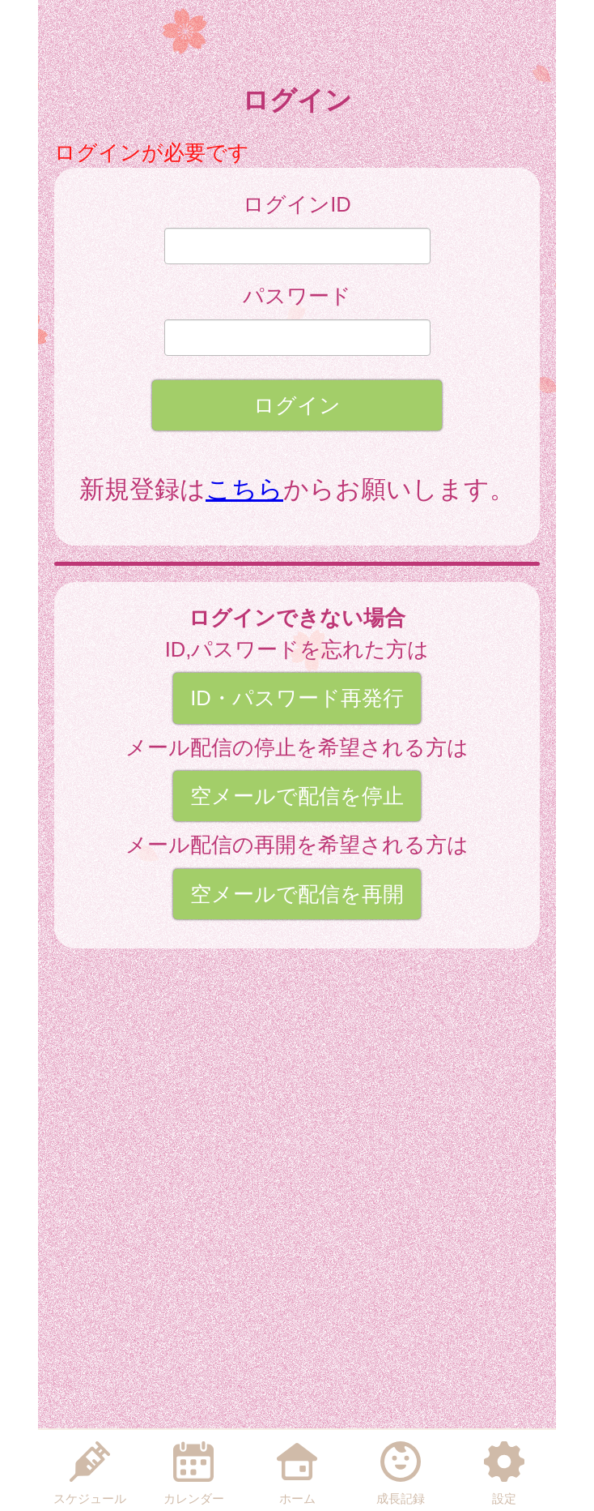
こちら (244, 489)
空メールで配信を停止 (297, 796)
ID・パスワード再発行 (297, 698)
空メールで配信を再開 (297, 894)
